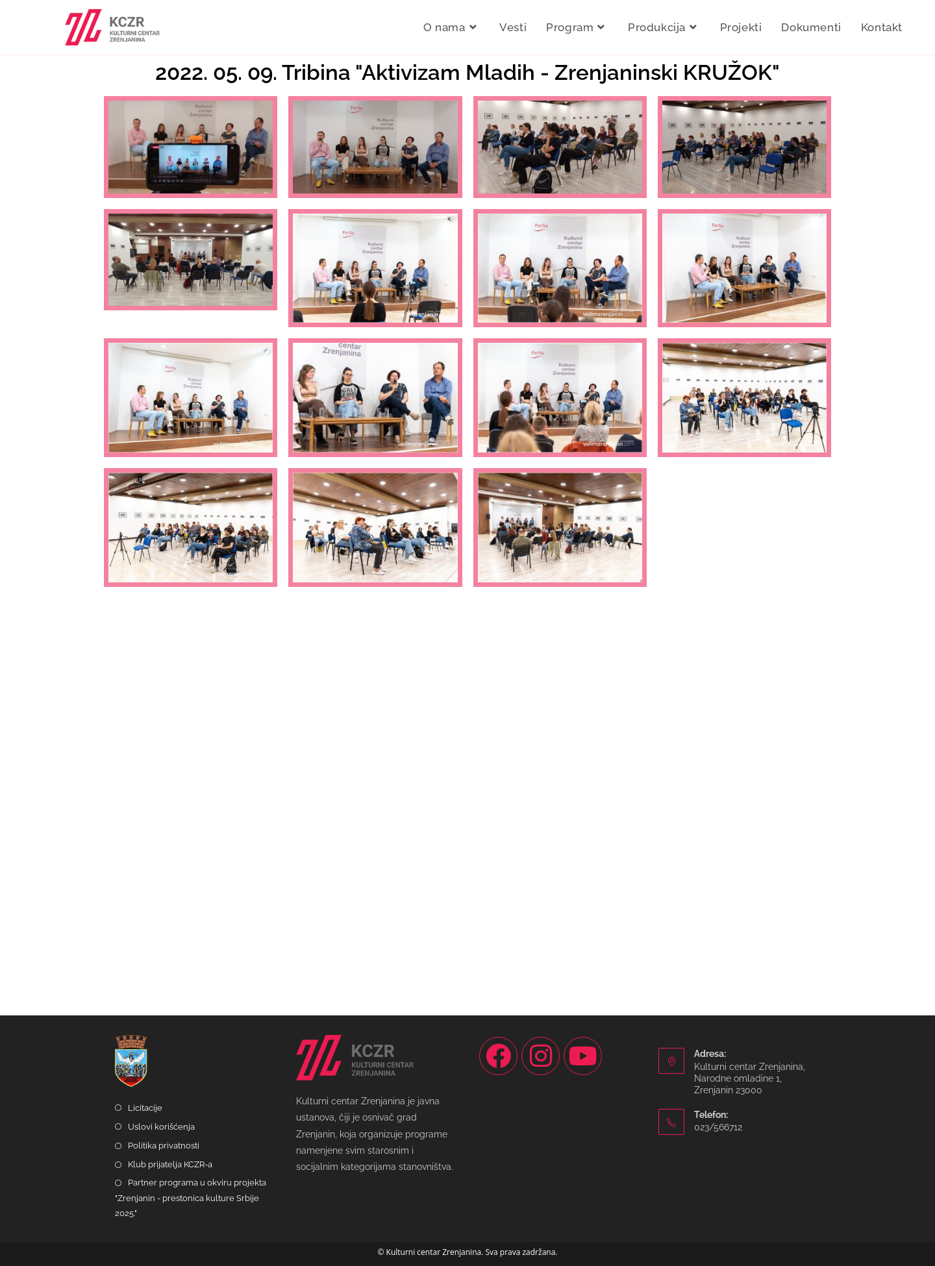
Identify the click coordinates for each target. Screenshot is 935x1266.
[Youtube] (583, 1056)
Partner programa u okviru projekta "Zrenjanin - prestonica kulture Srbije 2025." (190, 1198)
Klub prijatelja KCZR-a (170, 1164)
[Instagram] (540, 1056)
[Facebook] (498, 1056)
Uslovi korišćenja (161, 1127)
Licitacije (145, 1108)
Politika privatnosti (163, 1145)
